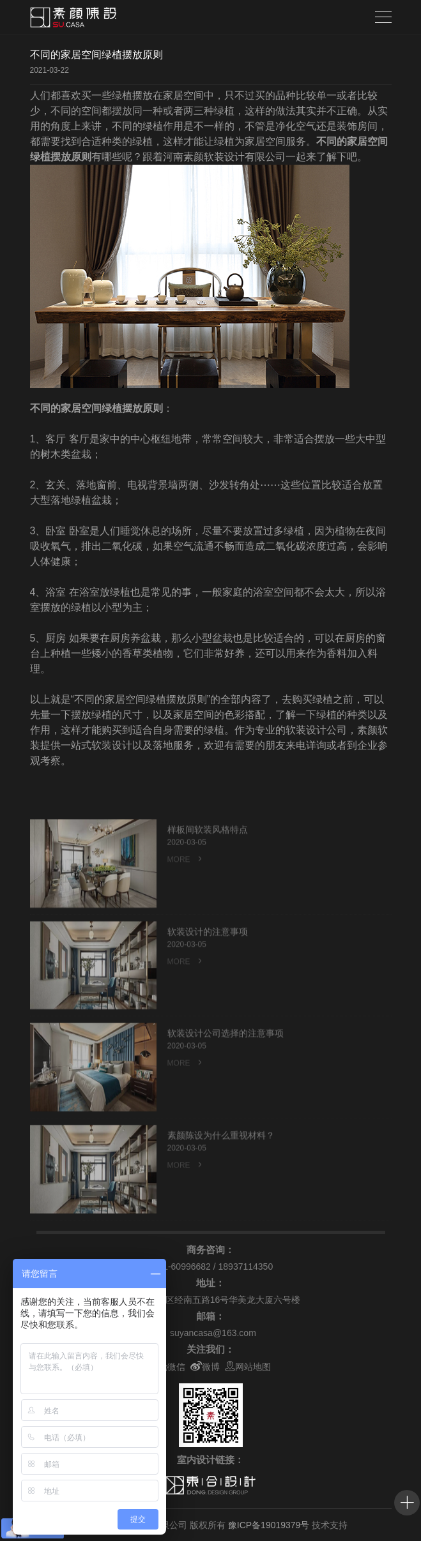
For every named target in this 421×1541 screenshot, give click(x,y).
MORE (185, 877)
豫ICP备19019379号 (269, 1525)
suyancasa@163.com (213, 1333)
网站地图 (248, 1367)
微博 (205, 1367)
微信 (170, 1367)
